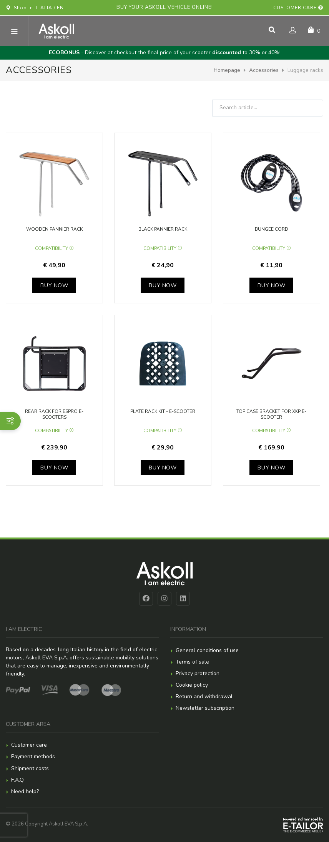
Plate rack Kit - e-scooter (162, 411)
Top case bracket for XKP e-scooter (271, 414)
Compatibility (54, 248)
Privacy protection (197, 673)
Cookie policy (192, 685)
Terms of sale (192, 662)
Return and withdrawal (204, 696)
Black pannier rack (162, 229)
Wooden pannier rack (54, 229)
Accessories (264, 70)
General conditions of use (207, 650)
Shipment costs (30, 768)
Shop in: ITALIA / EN (35, 8)
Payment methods (33, 756)
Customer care (298, 8)
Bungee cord (271, 229)
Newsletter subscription (205, 708)
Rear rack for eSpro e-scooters (54, 414)
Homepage (227, 70)
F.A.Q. (18, 780)
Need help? (25, 791)
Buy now (54, 285)
